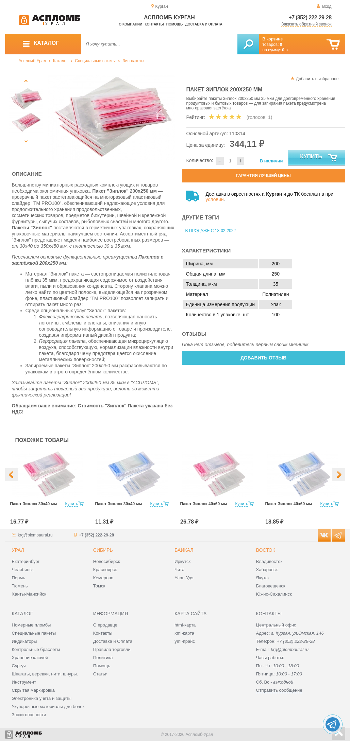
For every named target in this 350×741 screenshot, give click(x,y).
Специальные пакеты (95, 60)
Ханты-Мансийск (29, 594)
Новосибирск (106, 561)
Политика (103, 657)
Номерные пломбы (31, 625)
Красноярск (105, 569)
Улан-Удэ (183, 577)
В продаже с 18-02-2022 (210, 230)
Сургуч (19, 665)
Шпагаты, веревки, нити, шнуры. (45, 673)
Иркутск (182, 561)
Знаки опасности (29, 714)
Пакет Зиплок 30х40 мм (33, 503)
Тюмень (20, 585)
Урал (18, 550)
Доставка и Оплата (112, 641)
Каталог (60, 60)
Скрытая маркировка (33, 690)
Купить (319, 158)
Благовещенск (270, 585)
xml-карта (184, 633)
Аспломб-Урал (32, 60)
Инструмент (24, 682)
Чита (179, 569)
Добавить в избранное (317, 78)
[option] (111, 117)
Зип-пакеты (133, 60)
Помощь (174, 24)
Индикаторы (24, 641)
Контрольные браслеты (36, 649)
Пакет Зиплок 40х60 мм (203, 503)
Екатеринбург (26, 561)
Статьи (100, 673)
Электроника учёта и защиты (42, 698)
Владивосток (269, 561)
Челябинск (23, 569)
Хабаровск (267, 569)
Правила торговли (112, 649)
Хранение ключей (30, 657)
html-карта (185, 625)
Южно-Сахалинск (274, 594)
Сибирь (103, 550)
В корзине (273, 39)
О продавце (105, 625)
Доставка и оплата (203, 24)
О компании (130, 24)
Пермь (19, 577)
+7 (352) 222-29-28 (310, 17)
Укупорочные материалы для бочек (48, 706)
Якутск (263, 577)
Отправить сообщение (279, 690)
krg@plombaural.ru (35, 535)
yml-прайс (184, 641)
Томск (99, 585)
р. (285, 50)
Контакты (154, 24)
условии (215, 199)
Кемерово (103, 577)
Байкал (183, 550)
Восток (265, 550)
